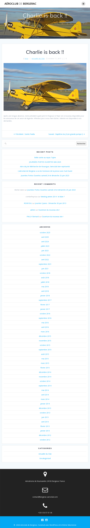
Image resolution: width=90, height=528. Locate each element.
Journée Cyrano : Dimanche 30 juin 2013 (50, 203)
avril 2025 (45, 237)
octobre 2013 (45, 413)
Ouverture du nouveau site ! (49, 210)
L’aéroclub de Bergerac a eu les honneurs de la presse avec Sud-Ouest (45, 171)
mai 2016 (45, 322)
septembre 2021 (45, 264)
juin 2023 (45, 250)
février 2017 (45, 304)
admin (32, 210)
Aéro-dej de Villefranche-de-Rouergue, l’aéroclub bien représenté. (45, 166)
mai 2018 (45, 286)
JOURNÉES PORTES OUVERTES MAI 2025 (45, 162)
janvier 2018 (45, 295)
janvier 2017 (45, 309)
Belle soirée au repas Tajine (45, 157)
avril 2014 (45, 395)
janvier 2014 (45, 404)
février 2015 (45, 368)
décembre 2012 (45, 435)
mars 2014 (45, 399)
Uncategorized (45, 458)
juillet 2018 (45, 282)
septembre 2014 (45, 386)
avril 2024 (45, 241)
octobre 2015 (45, 345)
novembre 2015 (45, 341)
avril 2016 (45, 327)
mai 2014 (45, 390)
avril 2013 (45, 422)
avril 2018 (45, 291)
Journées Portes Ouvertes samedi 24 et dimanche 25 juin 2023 (45, 175)
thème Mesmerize (69, 525)
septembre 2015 (45, 350)
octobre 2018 (45, 273)
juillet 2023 (45, 246)
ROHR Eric (28, 203)
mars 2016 (45, 332)
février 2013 (45, 426)
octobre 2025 (45, 232)
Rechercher (81, 143)
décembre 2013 (45, 408)
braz (26, 58)
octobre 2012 (45, 440)
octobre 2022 (45, 255)
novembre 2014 (45, 377)
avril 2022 (45, 259)
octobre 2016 (45, 313)
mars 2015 (45, 363)
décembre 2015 (45, 336)
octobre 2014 (45, 381)
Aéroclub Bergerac (20, 3)
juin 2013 (45, 417)
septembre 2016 (45, 318)
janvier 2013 (45, 431)
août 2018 (45, 277)
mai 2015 (45, 359)
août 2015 (45, 354)
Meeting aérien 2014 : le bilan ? (52, 196)
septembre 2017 (45, 300)
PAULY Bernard (33, 216)
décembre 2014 (45, 372)
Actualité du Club (38, 58)
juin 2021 (45, 268)
